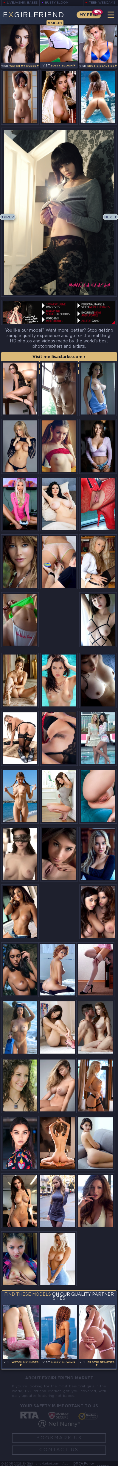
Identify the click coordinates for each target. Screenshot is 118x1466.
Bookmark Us (59, 1438)
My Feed (89, 15)
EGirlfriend (33, 18)
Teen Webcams (102, 2)
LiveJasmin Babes (22, 2)
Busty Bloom (57, 2)
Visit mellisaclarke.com (59, 357)
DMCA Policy (83, 1463)
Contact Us (59, 1450)
